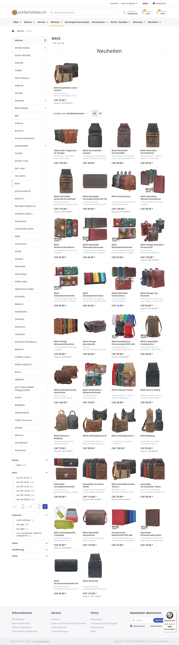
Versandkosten (42, 641)
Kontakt (114, 3)
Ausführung (18, 549)
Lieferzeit (16, 515)
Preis (14, 472)
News (145, 3)
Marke (15, 460)
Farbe (15, 543)
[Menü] (174, 612)
